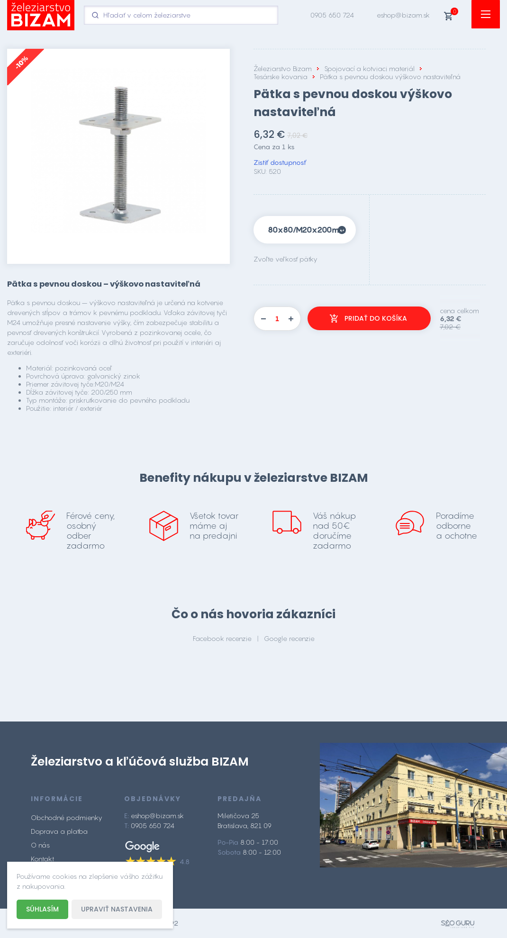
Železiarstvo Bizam (283, 68)
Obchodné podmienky (66, 817)
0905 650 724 (332, 15)
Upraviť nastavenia (117, 909)
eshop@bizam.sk (403, 15)
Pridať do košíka (375, 318)
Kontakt (42, 859)
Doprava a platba (59, 831)
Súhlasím (42, 909)
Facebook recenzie (222, 638)
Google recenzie (289, 638)
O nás (40, 845)
